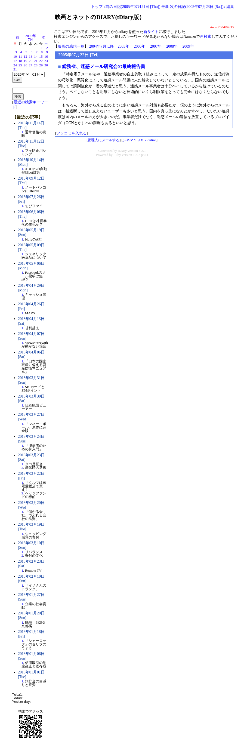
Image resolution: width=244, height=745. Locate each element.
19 (25, 61)
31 (15, 69)
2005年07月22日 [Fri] (78, 55)
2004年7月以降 (101, 46)
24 (15, 65)
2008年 (172, 46)
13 (30, 57)
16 (46, 57)
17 (15, 61)
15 (41, 57)
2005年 (123, 46)
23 (46, 61)
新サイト (151, 32)
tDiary (122, 151)
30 (46, 65)
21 (36, 61)
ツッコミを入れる (71, 133)
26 (25, 65)
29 (41, 65)
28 (36, 65)
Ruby (117, 155)
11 (20, 57)
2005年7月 (30, 37)
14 (36, 57)
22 (41, 61)
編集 (230, 6)
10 (15, 57)
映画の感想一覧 (71, 46)
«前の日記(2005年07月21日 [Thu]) (132, 6)
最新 (165, 6)
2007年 (156, 46)
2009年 (188, 46)
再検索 (205, 37)
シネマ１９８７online (139, 140)
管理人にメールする (103, 140)
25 (20, 65)
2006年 (139, 46)
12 (25, 57)
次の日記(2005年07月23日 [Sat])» (198, 6)
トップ (97, 6)
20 (30, 61)
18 (20, 61)
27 (30, 65)
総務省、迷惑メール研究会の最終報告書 (103, 66)
